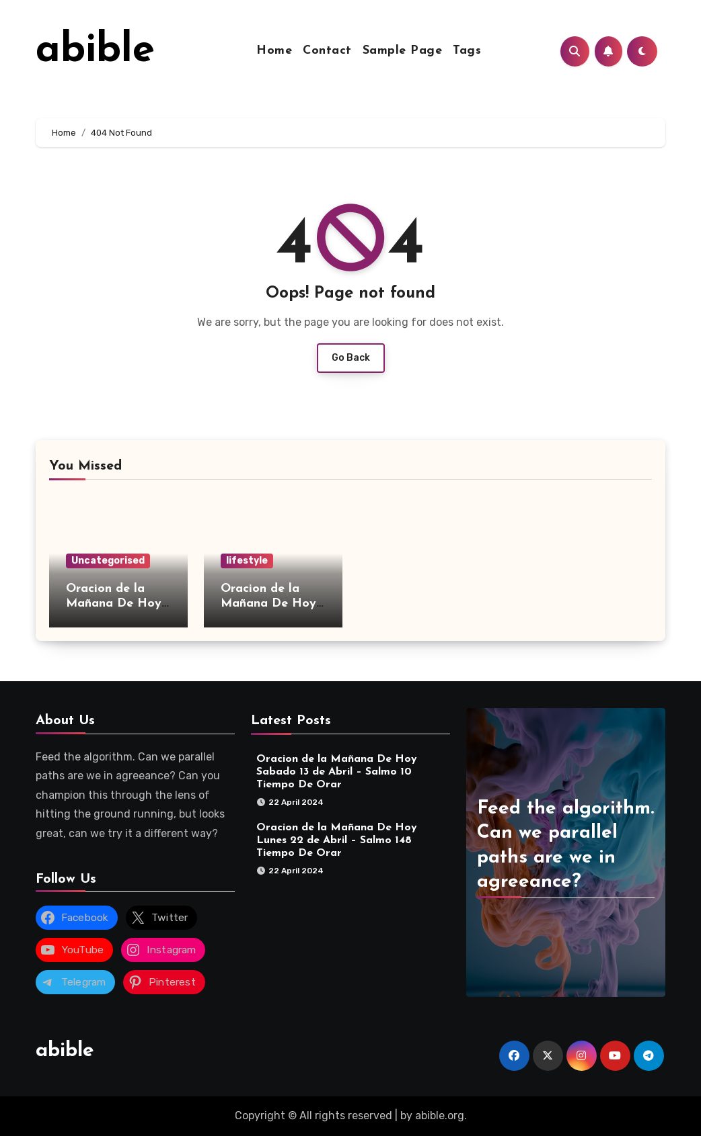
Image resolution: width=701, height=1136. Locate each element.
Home (274, 50)
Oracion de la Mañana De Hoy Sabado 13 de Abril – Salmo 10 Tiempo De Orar (336, 772)
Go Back (351, 357)
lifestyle (247, 560)
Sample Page (403, 50)
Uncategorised (108, 560)
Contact (327, 50)
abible (95, 51)
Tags (467, 50)
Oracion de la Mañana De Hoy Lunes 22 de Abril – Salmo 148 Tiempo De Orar (336, 840)
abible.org (439, 1115)
